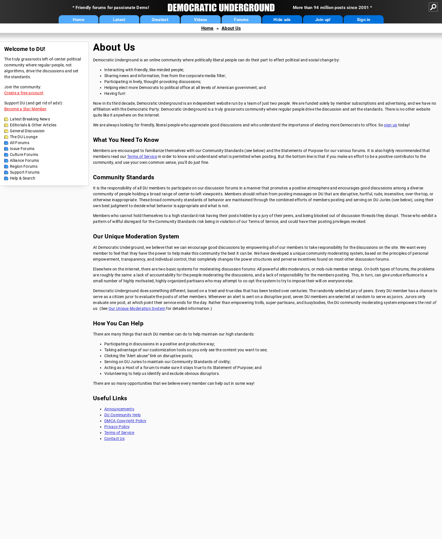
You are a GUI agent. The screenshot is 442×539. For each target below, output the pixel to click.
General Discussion (27, 131)
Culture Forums (24, 154)
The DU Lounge (23, 137)
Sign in (363, 19)
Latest (119, 19)
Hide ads (282, 19)
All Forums (19, 142)
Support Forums (24, 172)
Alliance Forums (24, 160)
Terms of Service (142, 156)
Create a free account (23, 93)
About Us (231, 28)
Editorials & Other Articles (33, 125)
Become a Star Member (25, 109)
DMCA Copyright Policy (125, 421)
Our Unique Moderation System (137, 308)
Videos (200, 19)
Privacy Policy (117, 426)
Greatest (160, 19)
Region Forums (23, 166)
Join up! (322, 19)
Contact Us (114, 438)
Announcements (119, 409)
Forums (241, 19)
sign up (390, 125)
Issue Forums (22, 148)
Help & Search (22, 178)
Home (78, 19)
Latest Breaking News (30, 119)
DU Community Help (122, 415)
